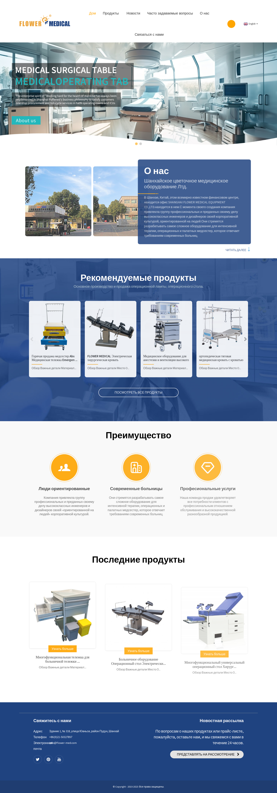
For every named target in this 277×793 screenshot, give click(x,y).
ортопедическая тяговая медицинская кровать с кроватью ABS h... (221, 384)
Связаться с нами (149, 34)
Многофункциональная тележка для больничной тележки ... (62, 687)
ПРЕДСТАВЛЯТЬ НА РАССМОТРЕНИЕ (206, 754)
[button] (136, 144)
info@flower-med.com (63, 743)
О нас (204, 13)
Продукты (111, 13)
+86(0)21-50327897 (60, 737)
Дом (92, 13)
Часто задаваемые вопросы (170, 13)
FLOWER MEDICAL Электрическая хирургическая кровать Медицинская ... (109, 384)
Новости (133, 13)
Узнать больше (62, 677)
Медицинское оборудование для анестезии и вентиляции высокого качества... (166, 384)
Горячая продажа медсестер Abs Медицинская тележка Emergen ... (54, 384)
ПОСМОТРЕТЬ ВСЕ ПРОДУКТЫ (138, 418)
